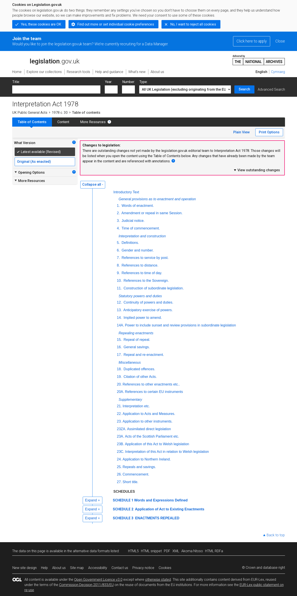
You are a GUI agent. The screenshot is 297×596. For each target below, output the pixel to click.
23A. (120, 436)
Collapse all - (92, 184)
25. (119, 467)
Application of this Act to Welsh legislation (157, 444)
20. (119, 384)
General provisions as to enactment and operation (157, 199)
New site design (24, 568)
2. (118, 213)
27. (119, 482)
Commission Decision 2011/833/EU (86, 585)
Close (280, 41)
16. (119, 347)
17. (119, 355)
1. (118, 205)
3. (118, 220)
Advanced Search (271, 89)
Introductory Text (126, 192)
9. (118, 273)
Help (44, 568)
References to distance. (139, 265)
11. (119, 288)
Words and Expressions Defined (161, 500)
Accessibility (97, 568)
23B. (120, 444)
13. (119, 310)
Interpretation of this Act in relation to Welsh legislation (167, 451)
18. (119, 369)
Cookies (165, 568)
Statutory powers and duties (140, 296)
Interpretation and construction (142, 236)
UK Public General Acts (29, 112)
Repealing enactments (136, 333)
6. (118, 250)
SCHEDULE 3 (123, 518)
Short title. (130, 482)
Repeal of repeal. (136, 339)
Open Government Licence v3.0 (98, 579)
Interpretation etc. (136, 406)
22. (119, 414)
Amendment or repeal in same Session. (152, 213)
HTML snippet (151, 551)
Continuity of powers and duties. (148, 302)
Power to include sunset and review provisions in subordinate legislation (180, 325)
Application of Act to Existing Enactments (169, 509)
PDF (167, 551)
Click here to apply (252, 41)
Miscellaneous (130, 362)
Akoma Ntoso (192, 551)
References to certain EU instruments (154, 392)
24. (119, 459)
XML (175, 551)
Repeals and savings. (139, 467)
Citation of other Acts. (140, 377)
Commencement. (136, 474)
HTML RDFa (214, 551)
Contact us (120, 568)
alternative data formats (91, 551)
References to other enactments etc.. (151, 384)
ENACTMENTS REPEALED (156, 518)
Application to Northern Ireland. (147, 459)
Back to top (276, 535)
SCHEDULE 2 (123, 509)
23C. (120, 451)
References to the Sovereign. (146, 280)
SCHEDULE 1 (123, 500)
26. (119, 474)
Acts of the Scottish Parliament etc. (152, 436)
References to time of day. (141, 273)
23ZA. (121, 429)
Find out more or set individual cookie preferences (115, 24)
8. (118, 265)
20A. (120, 392)
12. (119, 302)
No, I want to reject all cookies (193, 24)
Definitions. (130, 243)
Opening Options (29, 172)
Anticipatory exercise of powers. (148, 310)
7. (118, 258)
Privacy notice (143, 568)
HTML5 (133, 551)
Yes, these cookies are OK (41, 24)
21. (119, 406)
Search (244, 89)
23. (119, 421)
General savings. (136, 347)
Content (63, 122)
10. (119, 280)
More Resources (93, 122)
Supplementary (130, 399)
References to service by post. (145, 258)
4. (118, 228)
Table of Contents (32, 122)
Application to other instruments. (148, 421)
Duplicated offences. (139, 369)
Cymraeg (278, 72)
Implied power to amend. (142, 317)
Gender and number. (137, 250)
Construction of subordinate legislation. (153, 288)
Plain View (241, 132)
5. (118, 243)
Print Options (269, 132)
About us (59, 568)
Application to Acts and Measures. (149, 414)
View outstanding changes (256, 170)
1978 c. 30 (60, 112)
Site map (77, 568)
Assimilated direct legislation (149, 429)
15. (119, 339)
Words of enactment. (137, 205)
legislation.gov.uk (45, 60)
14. (119, 317)
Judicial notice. (132, 220)
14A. (120, 325)
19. (119, 377)
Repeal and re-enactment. (143, 355)
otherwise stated (158, 579)
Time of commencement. (140, 228)
